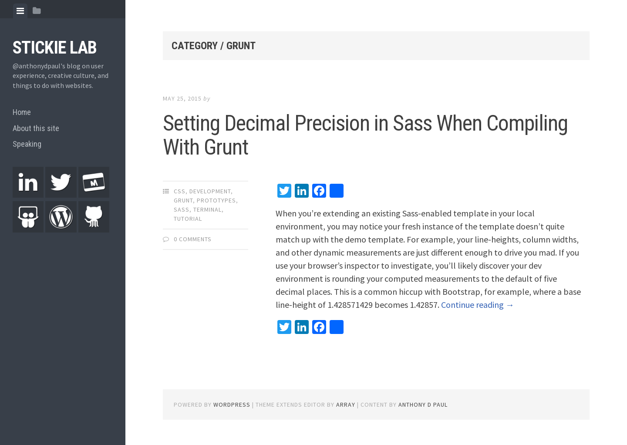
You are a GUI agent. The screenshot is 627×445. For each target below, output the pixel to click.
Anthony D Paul (423, 404)
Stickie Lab (55, 47)
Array (345, 404)
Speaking (27, 143)
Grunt (183, 200)
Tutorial (188, 218)
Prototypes (216, 200)
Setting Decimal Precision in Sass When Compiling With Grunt (365, 135)
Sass (181, 209)
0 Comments (193, 239)
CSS (179, 191)
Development (210, 191)
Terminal (207, 209)
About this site (36, 128)
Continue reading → (477, 304)
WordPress (231, 404)
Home (22, 112)
